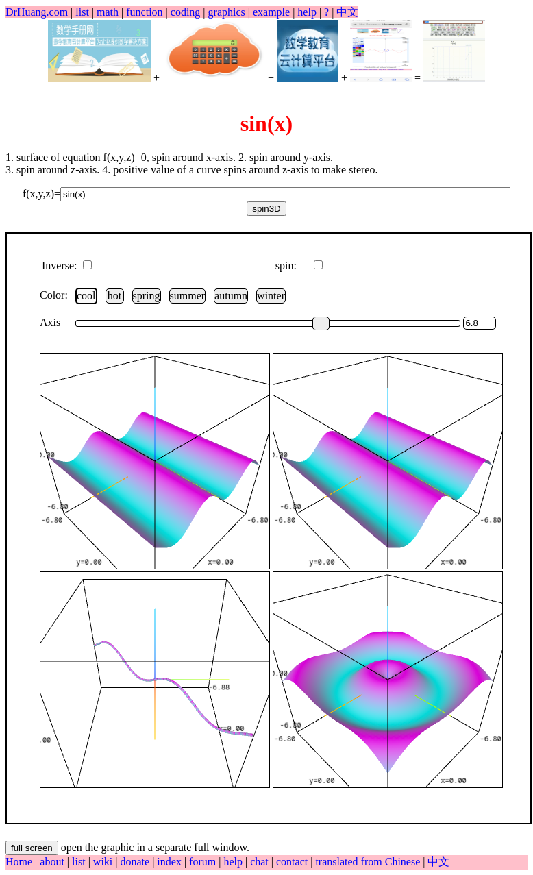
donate (136, 861)
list (82, 12)
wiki (104, 861)
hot (114, 295)
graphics (226, 12)
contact (293, 861)
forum (202, 861)
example (271, 12)
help (307, 12)
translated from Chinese (367, 861)
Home (18, 861)
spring (146, 295)
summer (188, 295)
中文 (347, 12)
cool (86, 295)
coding (186, 12)
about (53, 861)
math (108, 12)
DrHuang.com (36, 12)
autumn (230, 295)
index (170, 861)
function (144, 12)
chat (260, 861)
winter (271, 295)
